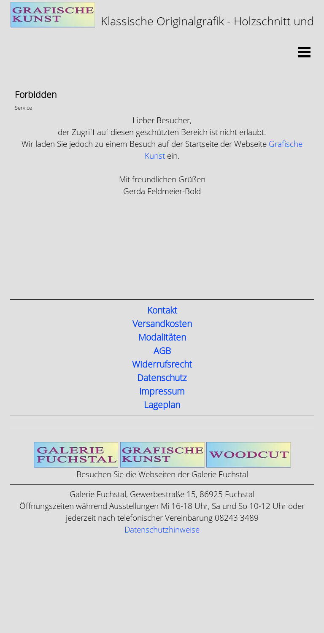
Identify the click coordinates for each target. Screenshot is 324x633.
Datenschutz (162, 378)
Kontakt (162, 310)
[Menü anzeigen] (304, 52)
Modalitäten (162, 337)
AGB (162, 351)
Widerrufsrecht (162, 364)
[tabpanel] (162, 24)
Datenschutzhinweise (162, 530)
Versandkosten (162, 324)
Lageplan (162, 405)
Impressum (162, 391)
